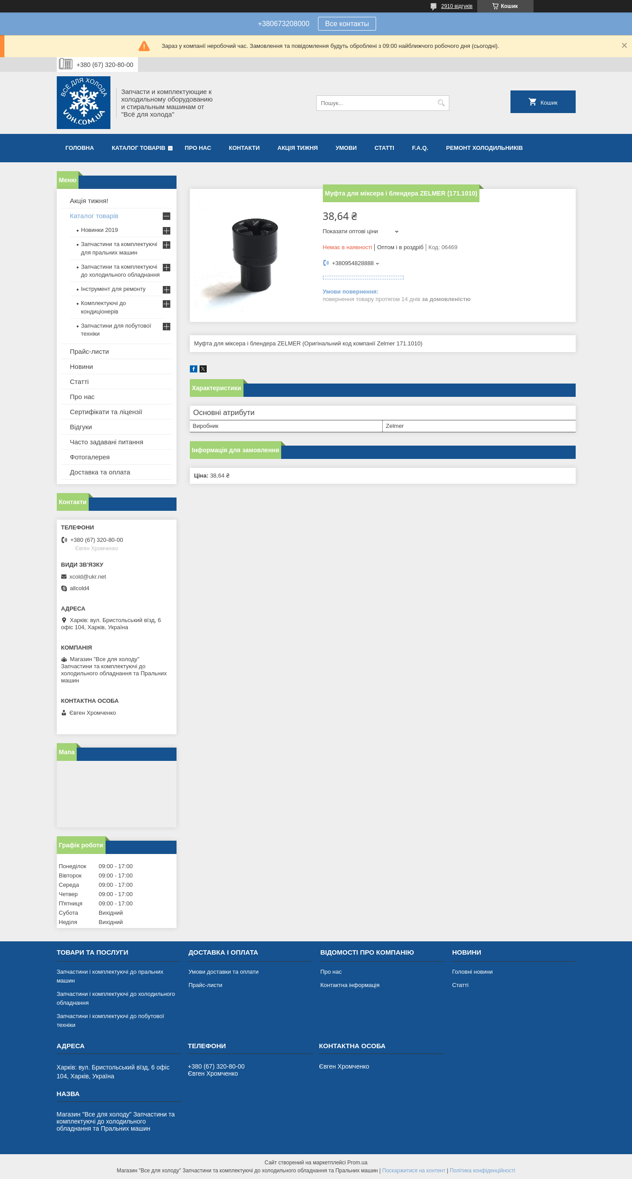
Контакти (244, 148)
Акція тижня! (89, 200)
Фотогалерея (90, 457)
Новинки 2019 (99, 230)
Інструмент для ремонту (113, 289)
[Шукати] (441, 103)
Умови (346, 148)
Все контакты (347, 23)
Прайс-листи (89, 351)
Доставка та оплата (100, 472)
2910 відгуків (457, 6)
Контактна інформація (350, 985)
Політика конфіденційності (482, 1170)
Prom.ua (357, 1162)
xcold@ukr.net (88, 576)
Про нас (198, 148)
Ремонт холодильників (484, 148)
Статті (384, 148)
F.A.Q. (420, 148)
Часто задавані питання (107, 442)
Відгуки (81, 427)
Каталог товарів (138, 148)
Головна (80, 148)
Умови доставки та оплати (223, 971)
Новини (81, 366)
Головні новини (472, 971)
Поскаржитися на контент (413, 1170)
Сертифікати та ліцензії (106, 411)
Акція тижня (298, 148)
